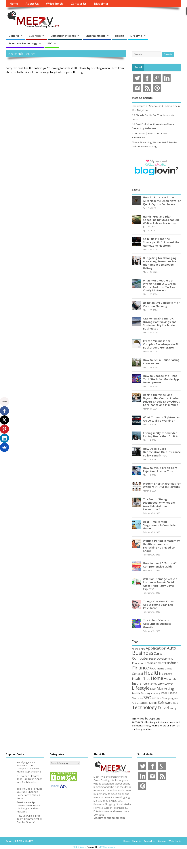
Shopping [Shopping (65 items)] (168, 698)
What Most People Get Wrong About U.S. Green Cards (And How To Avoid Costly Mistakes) (160, 285)
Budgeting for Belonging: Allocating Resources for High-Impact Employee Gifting (160, 263)
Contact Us (79, 4)
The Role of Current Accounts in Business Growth (157, 623)
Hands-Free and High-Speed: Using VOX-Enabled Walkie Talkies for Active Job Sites (161, 221)
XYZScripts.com (107, 847)
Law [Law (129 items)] (160, 683)
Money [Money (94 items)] (146, 693)
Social (138, 67)
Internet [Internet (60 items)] (152, 683)
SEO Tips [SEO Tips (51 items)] (157, 698)
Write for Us (54, 4)
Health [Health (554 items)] (152, 672)
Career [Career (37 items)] (163, 654)
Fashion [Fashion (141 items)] (172, 662)
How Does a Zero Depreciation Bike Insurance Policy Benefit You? (162, 452)
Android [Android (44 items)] (136, 648)
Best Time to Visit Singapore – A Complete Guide (159, 525)
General (14, 35)
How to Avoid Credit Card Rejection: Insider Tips (160, 469)
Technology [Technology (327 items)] (144, 707)
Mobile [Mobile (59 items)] (136, 693)
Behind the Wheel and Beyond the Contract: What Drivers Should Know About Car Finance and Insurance (161, 400)
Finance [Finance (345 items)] (140, 667)
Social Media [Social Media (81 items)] (148, 703)
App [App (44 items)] (143, 648)
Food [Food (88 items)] (153, 668)
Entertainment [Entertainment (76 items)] (155, 663)
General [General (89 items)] (137, 673)
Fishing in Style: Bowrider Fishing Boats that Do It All (161, 434)
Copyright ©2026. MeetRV (19, 841)
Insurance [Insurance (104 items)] (139, 683)
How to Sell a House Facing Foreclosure (161, 361)
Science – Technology (23, 43)
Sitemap (162, 841)
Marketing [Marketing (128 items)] (165, 688)
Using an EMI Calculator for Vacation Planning (161, 304)
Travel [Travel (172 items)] (163, 707)
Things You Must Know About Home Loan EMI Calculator (158, 604)
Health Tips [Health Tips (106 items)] (141, 678)
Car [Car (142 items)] (157, 653)
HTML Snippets (79, 847)
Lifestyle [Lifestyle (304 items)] (141, 688)
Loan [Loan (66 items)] (153, 688)
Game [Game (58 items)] (160, 668)
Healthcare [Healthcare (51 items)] (166, 673)
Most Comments (142, 98)
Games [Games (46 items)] (168, 668)
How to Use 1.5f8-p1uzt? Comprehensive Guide (160, 564)
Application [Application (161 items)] (156, 648)
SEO (49, 43)
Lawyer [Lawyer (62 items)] (168, 683)
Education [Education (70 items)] (138, 663)
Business (35, 35)
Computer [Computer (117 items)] (140, 658)
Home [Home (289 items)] (157, 678)
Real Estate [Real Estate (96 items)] (169, 693)
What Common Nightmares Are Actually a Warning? (161, 418)
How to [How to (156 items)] (170, 678)
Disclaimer (101, 4)
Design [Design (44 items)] (152, 658)
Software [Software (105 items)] (165, 702)
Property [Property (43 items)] (155, 693)
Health (119, 35)
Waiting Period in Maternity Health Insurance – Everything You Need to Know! (161, 546)
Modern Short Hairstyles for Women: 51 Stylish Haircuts (162, 485)
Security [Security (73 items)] (137, 698)
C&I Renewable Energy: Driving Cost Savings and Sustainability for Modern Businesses (160, 323)
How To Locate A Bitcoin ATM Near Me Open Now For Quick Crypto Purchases (162, 200)
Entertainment (95, 35)
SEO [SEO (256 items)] (147, 697)
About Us (32, 4)
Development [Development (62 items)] (165, 658)
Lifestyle (136, 35)
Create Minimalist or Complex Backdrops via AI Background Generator (160, 344)
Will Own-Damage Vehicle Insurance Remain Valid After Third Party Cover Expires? (160, 584)
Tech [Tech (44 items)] (175, 702)
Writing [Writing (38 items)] (172, 708)
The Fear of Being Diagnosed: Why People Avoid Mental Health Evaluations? (159, 504)
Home (13, 4)
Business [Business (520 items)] (142, 652)
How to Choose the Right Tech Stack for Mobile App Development (161, 379)
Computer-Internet (63, 35)
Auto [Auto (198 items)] (171, 648)
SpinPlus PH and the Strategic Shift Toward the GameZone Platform (161, 242)
